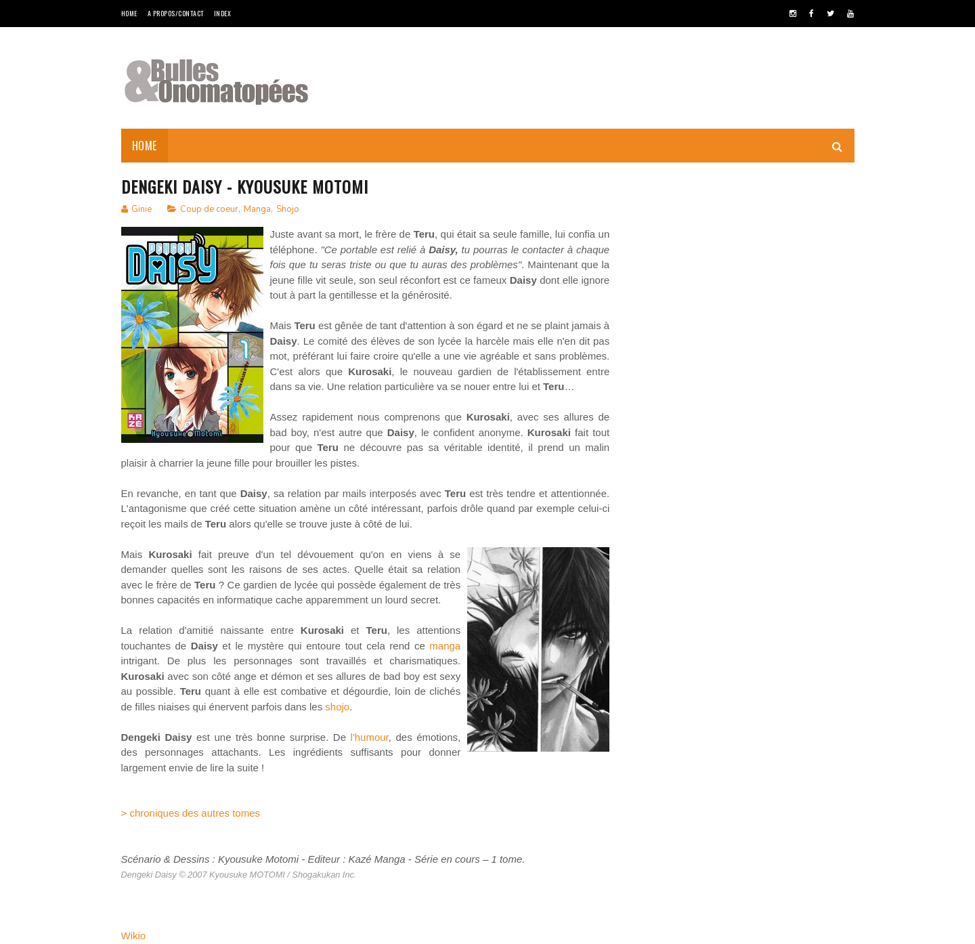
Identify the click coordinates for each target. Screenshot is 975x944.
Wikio (133, 935)
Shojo (287, 209)
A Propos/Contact (176, 13)
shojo (337, 706)
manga (444, 645)
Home (129, 13)
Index (223, 13)
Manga (257, 209)
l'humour (370, 737)
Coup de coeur (209, 209)
